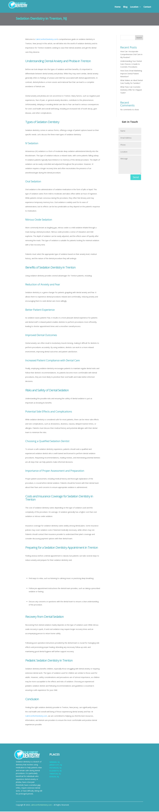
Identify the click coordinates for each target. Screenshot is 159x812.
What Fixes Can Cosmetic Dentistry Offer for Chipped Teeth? (131, 90)
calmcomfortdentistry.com (41, 805)
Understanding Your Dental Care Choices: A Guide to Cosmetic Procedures (131, 64)
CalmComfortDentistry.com (46, 40)
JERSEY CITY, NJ (55, 765)
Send (136, 177)
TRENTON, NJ (55, 774)
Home (117, 7)
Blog (125, 7)
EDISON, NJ (54, 777)
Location (134, 7)
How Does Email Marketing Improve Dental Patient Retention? (131, 74)
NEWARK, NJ (54, 762)
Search (139, 38)
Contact (147, 7)
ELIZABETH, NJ (55, 771)
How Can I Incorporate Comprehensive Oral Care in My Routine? (131, 55)
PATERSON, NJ (55, 768)
